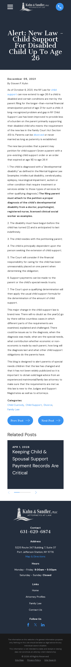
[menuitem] (19, 660)
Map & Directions (35, 556)
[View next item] (36, 492)
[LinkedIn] (43, 625)
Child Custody (15, 405)
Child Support (34, 405)
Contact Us (35, 609)
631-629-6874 (35, 531)
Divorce (48, 405)
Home (35, 590)
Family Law (13, 409)
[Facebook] (28, 625)
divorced (39, 134)
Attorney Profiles (35, 596)
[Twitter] (35, 625)
